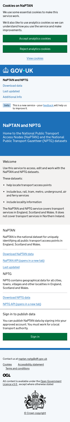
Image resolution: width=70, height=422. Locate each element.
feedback (48, 105)
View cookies (35, 58)
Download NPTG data (16, 297)
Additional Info (12, 97)
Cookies (7, 364)
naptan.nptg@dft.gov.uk (32, 358)
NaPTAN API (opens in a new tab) (23, 260)
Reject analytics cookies (35, 49)
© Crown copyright (35, 413)
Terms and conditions (17, 368)
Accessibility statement (31, 364)
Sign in (49, 336)
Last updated (11, 91)
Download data (12, 85)
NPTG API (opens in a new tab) (22, 304)
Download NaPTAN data (18, 254)
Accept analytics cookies (35, 38)
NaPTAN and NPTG (15, 80)
